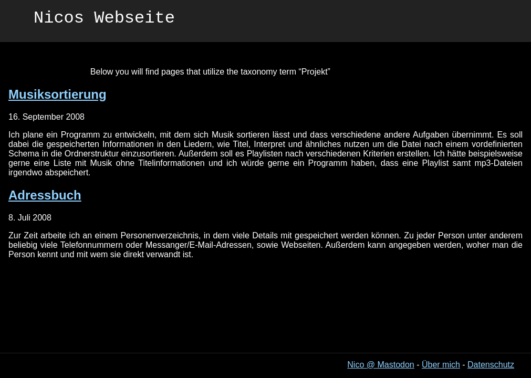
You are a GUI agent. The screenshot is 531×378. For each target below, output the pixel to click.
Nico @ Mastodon (380, 364)
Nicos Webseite (104, 19)
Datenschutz (490, 364)
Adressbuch (44, 195)
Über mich (441, 364)
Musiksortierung (57, 94)
